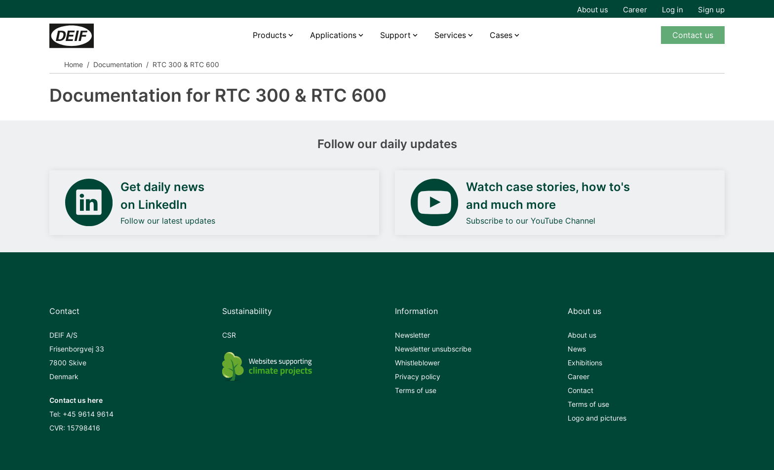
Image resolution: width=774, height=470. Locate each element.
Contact (580, 390)
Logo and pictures (597, 418)
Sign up (711, 9)
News (577, 349)
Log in (672, 9)
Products (269, 35)
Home (73, 64)
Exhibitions (585, 362)
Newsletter (412, 335)
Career (635, 9)
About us (592, 9)
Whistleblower (417, 362)
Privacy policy (417, 376)
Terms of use (415, 390)
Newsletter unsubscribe (433, 349)
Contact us (692, 35)
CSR (229, 335)
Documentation (117, 64)
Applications (333, 35)
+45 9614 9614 (88, 414)
